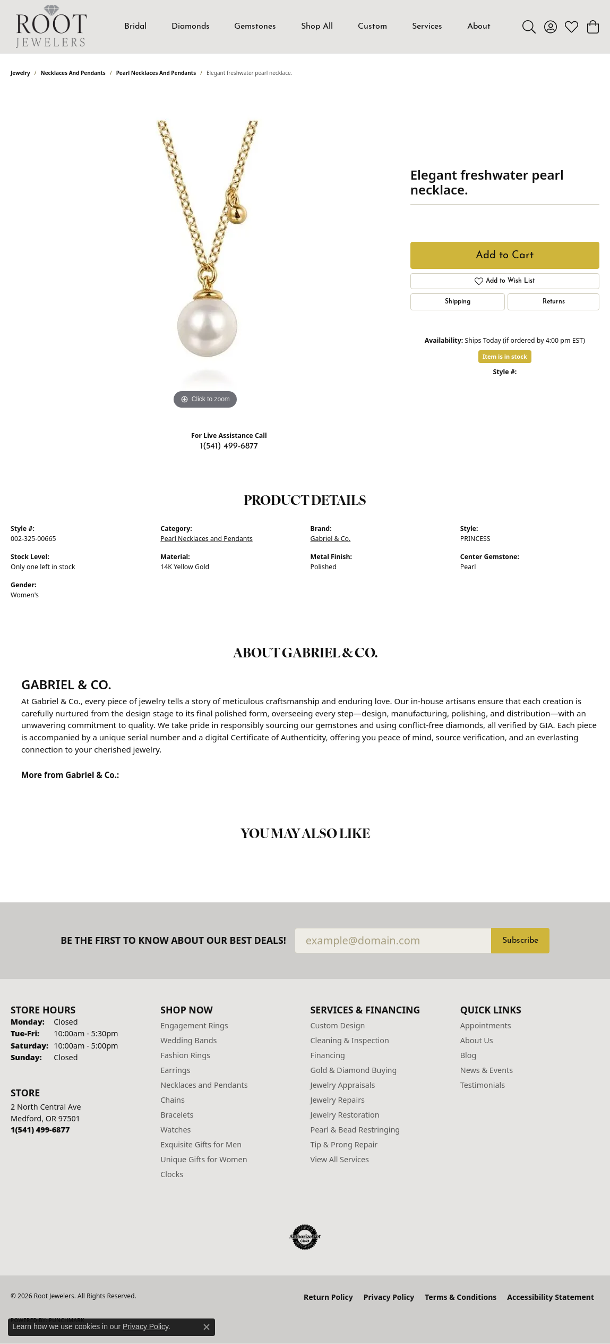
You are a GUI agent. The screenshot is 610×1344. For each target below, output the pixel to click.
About (479, 26)
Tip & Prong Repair (344, 1144)
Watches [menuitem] (175, 1130)
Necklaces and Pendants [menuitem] (203, 1085)
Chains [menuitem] (172, 1100)
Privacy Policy (389, 1297)
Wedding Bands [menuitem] (188, 1040)
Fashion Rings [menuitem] (185, 1055)
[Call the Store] (40, 1130)
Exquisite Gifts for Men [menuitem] (201, 1144)
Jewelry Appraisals (343, 1085)
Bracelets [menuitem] (176, 1115)
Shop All (317, 26)
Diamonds (190, 26)
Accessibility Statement (550, 1297)
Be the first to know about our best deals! (173, 940)
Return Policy (328, 1297)
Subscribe (520, 940)
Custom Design (338, 1025)
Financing (328, 1055)
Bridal (135, 26)
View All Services (340, 1159)
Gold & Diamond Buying (354, 1070)
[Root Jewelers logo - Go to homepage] (51, 26)
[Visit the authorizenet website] (305, 1237)
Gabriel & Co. (331, 538)
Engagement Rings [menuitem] (194, 1025)
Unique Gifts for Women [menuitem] (203, 1159)
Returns (554, 302)
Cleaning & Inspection (350, 1040)
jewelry (20, 73)
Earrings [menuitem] (175, 1070)
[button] (529, 26)
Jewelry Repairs (338, 1100)
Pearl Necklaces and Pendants (156, 73)
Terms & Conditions (460, 1297)
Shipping (457, 302)
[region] (205, 252)
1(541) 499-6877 (229, 446)
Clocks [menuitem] (171, 1174)
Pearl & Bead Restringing (355, 1130)
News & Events (486, 1070)
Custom (372, 26)
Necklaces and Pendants (73, 73)
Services (427, 26)
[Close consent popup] (206, 1327)
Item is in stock (505, 356)
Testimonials (482, 1085)
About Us (476, 1040)
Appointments (485, 1025)
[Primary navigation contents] (307, 26)
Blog (468, 1055)
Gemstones (255, 26)
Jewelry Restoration (345, 1115)
